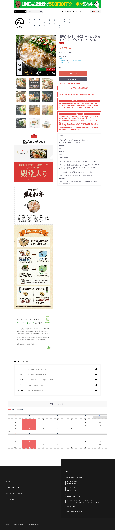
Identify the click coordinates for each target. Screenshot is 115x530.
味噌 (69, 62)
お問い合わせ (10, 499)
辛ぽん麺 (64, 20)
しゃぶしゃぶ (59, 22)
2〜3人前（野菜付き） (74, 60)
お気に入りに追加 (72, 79)
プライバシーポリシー (12, 487)
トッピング (34, 22)
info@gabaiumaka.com (72, 496)
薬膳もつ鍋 (54, 20)
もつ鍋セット (62, 58)
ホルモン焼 (44, 21)
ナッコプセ (39, 22)
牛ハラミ (69, 20)
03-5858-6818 (70, 474)
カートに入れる (73, 73)
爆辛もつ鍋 (49, 20)
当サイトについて (11, 481)
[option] (36, 55)
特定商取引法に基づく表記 (14, 493)
